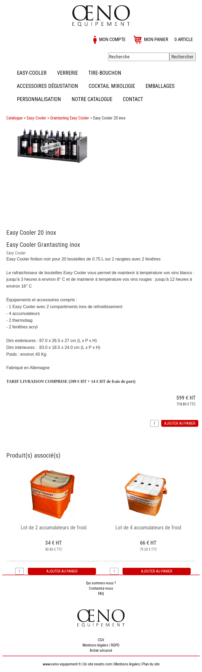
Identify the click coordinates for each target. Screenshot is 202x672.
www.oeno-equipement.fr (62, 664)
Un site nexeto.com (97, 664)
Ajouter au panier (179, 423)
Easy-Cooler (36, 118)
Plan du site (151, 664)
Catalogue (14, 118)
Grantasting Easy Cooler (69, 118)
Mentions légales (127, 664)
